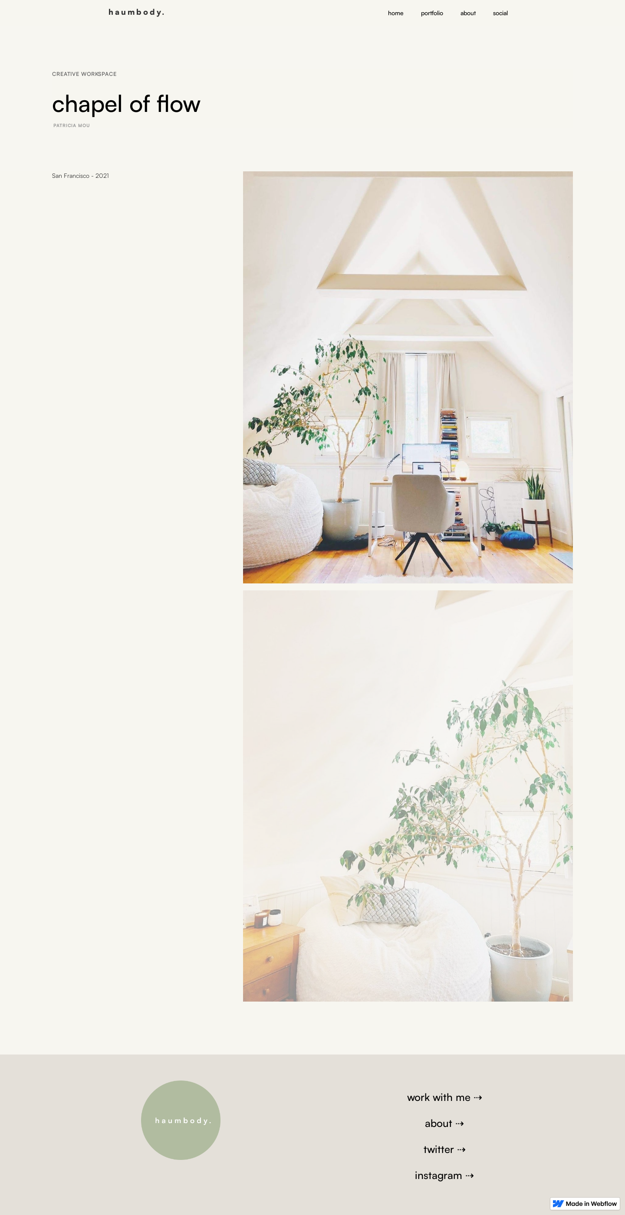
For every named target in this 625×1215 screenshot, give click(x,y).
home (396, 12)
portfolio (432, 12)
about (468, 12)
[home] (137, 10)
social (500, 12)
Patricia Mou (71, 125)
